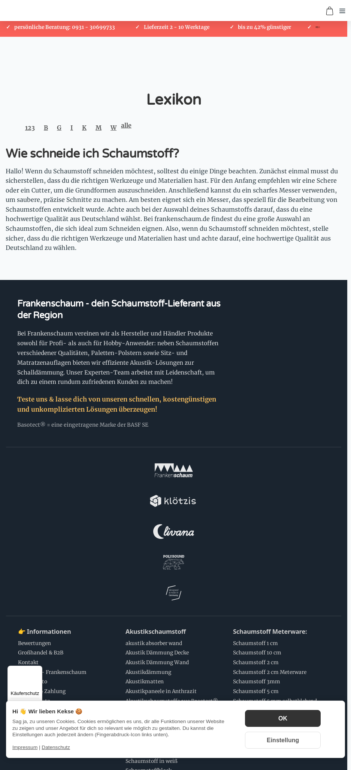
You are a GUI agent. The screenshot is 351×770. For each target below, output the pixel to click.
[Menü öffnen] (342, 11)
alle (126, 125)
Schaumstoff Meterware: (270, 511)
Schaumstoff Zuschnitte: (161, 600)
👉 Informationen (44, 511)
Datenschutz (56, 747)
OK (282, 718)
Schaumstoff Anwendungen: (60, 672)
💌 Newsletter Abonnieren (164, 672)
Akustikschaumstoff (155, 511)
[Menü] (37, 670)
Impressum (24, 747)
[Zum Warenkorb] (329, 10)
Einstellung (283, 740)
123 (30, 127)
